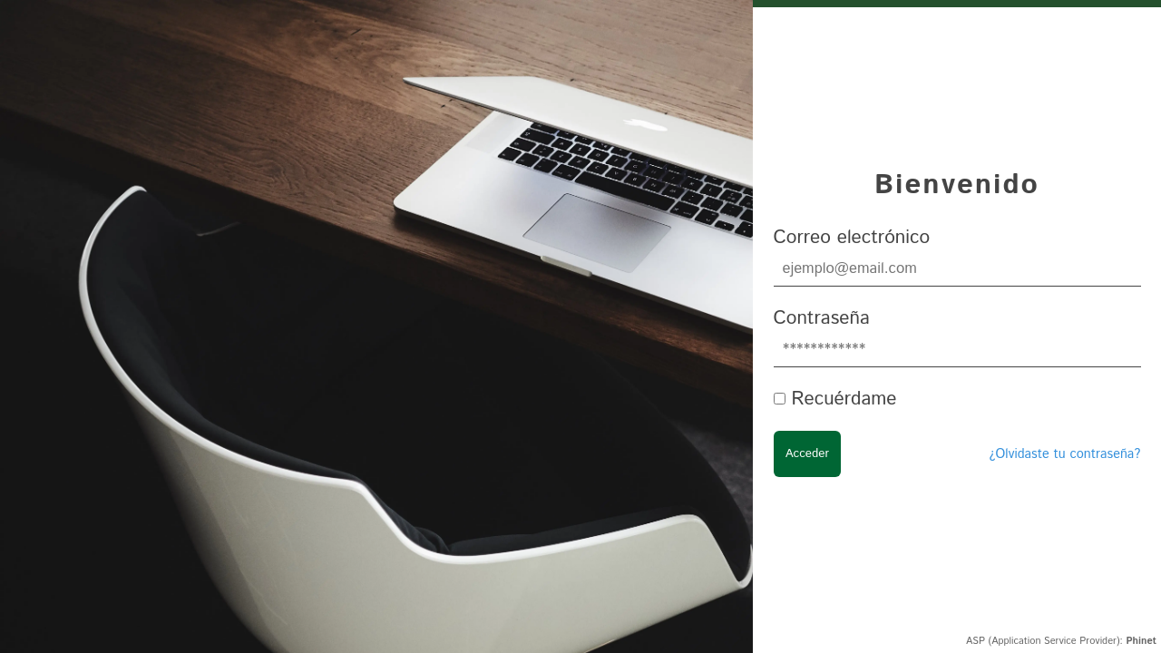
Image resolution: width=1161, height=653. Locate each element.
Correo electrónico (852, 237)
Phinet (1141, 641)
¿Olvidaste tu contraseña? (1064, 454)
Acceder (807, 454)
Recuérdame (843, 399)
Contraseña (822, 318)
